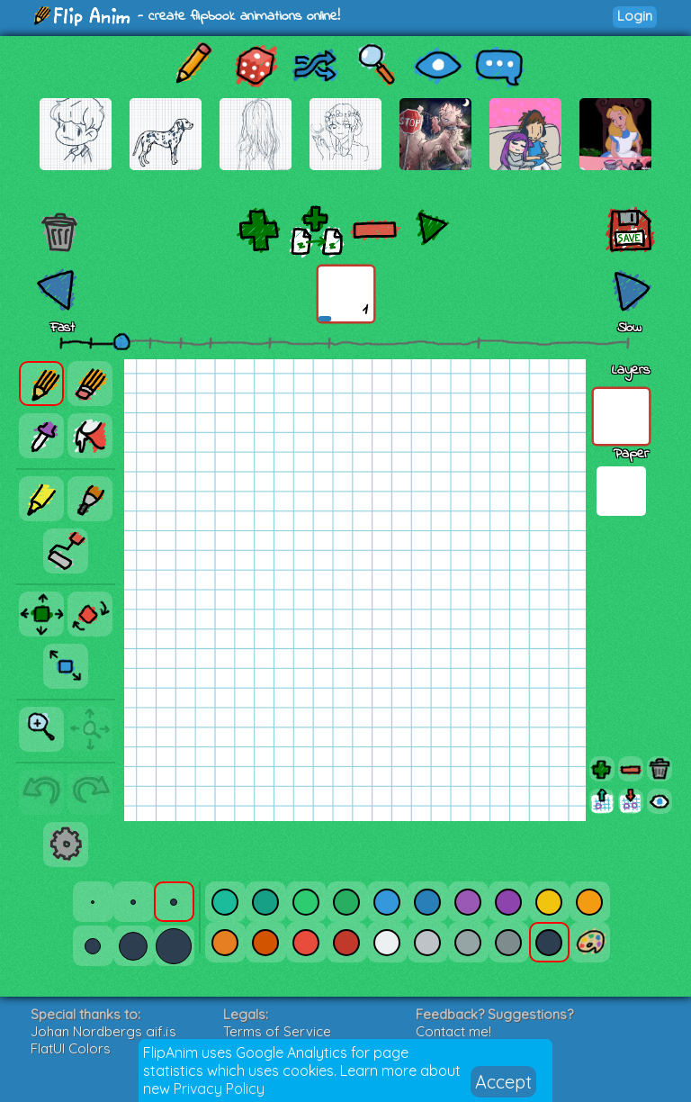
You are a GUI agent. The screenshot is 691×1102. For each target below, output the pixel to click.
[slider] (121, 341)
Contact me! (453, 1031)
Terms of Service (277, 1031)
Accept (503, 1081)
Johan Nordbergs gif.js (103, 1031)
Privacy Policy (219, 1088)
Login (634, 15)
